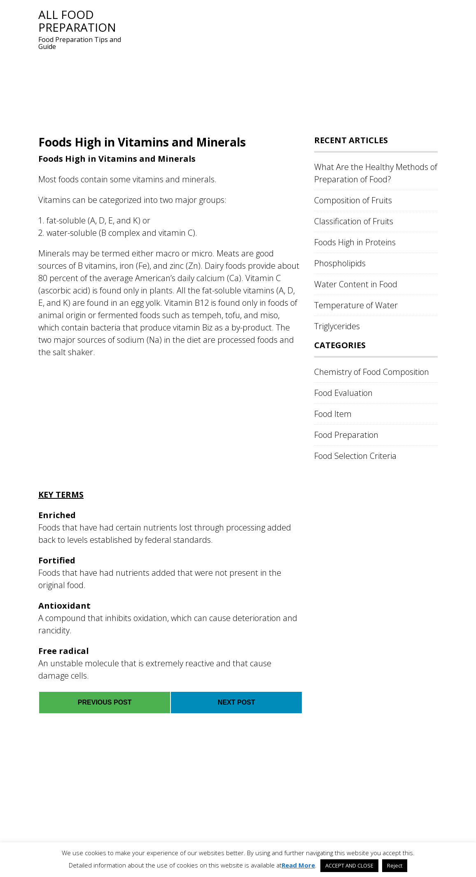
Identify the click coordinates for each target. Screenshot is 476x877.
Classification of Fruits (353, 221)
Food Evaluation (343, 392)
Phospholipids (340, 263)
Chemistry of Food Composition (371, 371)
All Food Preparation (77, 21)
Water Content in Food (355, 284)
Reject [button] (394, 865)
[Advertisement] (285, 65)
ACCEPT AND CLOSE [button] (349, 865)
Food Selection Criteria (355, 455)
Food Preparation (346, 434)
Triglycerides (337, 326)
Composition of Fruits (353, 200)
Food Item (333, 413)
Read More (298, 865)
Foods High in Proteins (355, 242)
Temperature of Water (356, 305)
